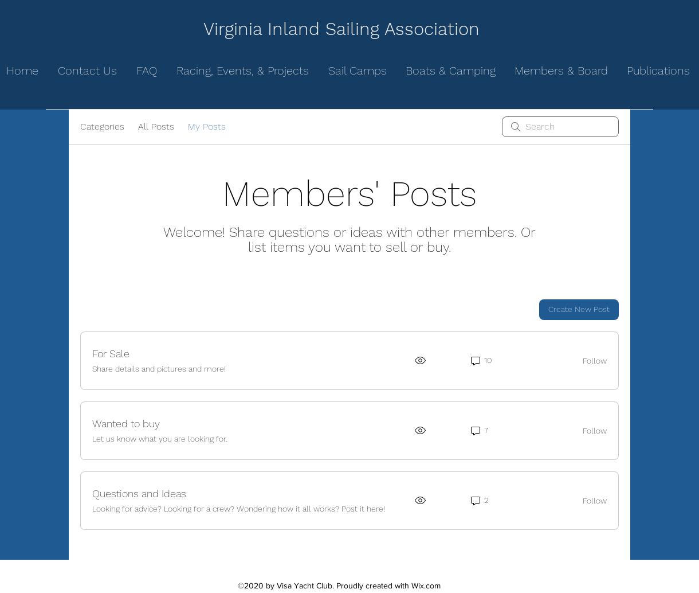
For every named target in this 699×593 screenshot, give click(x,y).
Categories (102, 126)
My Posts (207, 126)
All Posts (156, 126)
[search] (560, 126)
